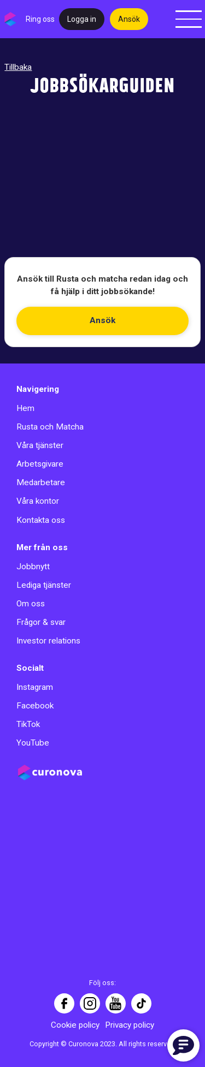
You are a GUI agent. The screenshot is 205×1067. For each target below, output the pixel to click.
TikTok (28, 724)
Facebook (35, 706)
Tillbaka (18, 67)
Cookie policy (75, 1025)
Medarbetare (40, 482)
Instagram (34, 687)
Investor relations (48, 641)
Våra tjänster (39, 445)
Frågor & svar (41, 622)
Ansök (129, 19)
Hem (25, 408)
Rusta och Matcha (50, 427)
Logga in (81, 19)
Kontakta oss (40, 520)
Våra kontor (37, 501)
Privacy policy (129, 1025)
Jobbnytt (33, 566)
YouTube (32, 743)
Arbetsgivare (39, 464)
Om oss (30, 604)
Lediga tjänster (43, 585)
